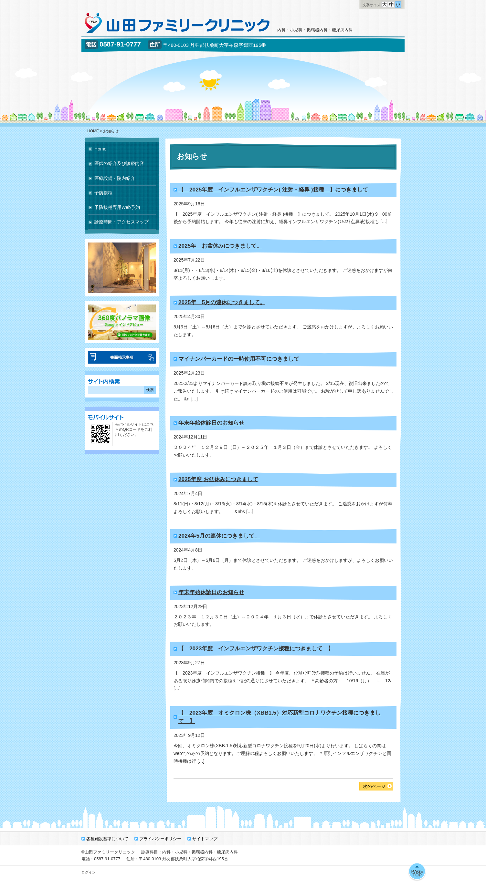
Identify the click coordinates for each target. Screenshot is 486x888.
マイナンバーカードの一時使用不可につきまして (238, 359)
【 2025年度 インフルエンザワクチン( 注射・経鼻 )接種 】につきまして (273, 189)
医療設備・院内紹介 (114, 178)
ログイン (88, 872)
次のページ (374, 786)
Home (100, 148)
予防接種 (103, 192)
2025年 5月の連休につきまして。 (221, 302)
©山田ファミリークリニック (108, 852)
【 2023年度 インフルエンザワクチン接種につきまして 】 (255, 648)
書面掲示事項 (121, 357)
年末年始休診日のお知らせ (211, 422)
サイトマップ (204, 838)
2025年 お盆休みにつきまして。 (220, 246)
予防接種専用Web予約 (117, 207)
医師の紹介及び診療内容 (119, 163)
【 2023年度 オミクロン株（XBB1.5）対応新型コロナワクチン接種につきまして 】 (279, 716)
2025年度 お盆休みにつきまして (218, 479)
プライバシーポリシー (160, 838)
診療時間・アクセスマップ (121, 221)
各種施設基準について (107, 838)
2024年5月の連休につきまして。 (219, 535)
